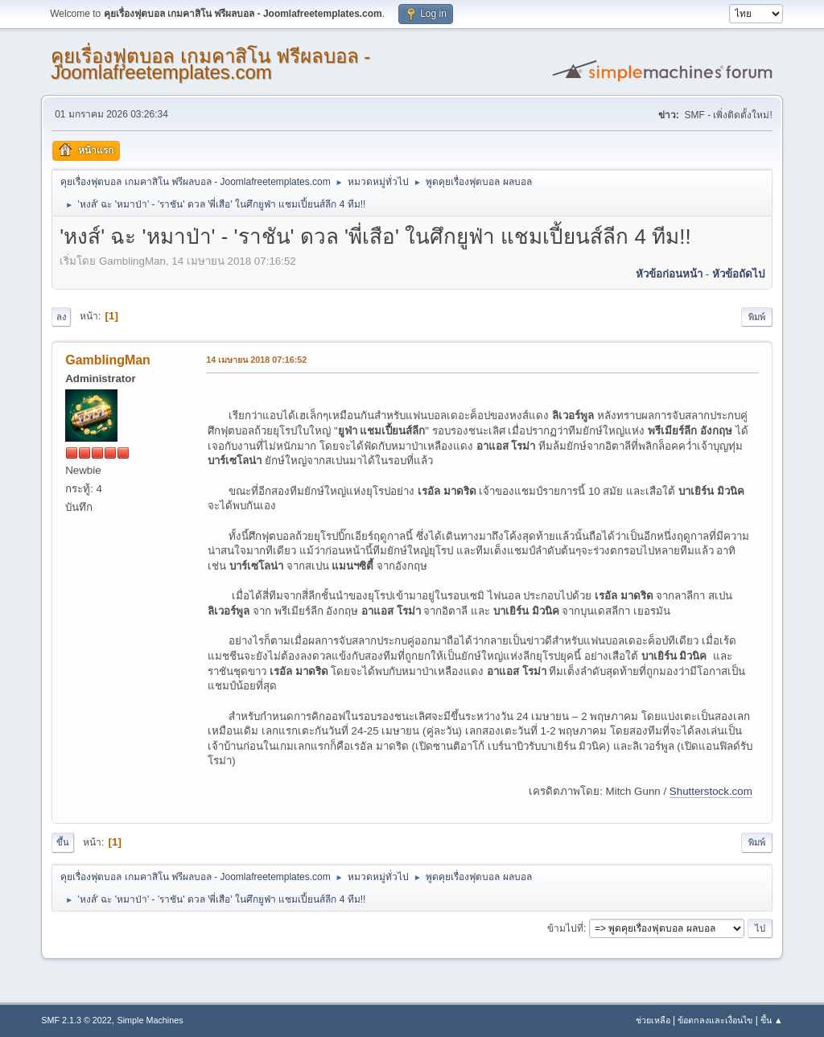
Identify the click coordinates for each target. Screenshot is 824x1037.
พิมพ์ (756, 317)
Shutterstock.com (711, 791)
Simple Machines (150, 1020)
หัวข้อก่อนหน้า (669, 274)
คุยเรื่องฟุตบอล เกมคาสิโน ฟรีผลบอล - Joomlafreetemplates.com (210, 64)
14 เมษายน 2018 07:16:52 (256, 359)
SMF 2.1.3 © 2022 (76, 1020)
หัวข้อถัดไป (738, 274)
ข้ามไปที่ (565, 928)
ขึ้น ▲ (771, 1020)
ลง (61, 317)
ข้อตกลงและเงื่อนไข (715, 1020)
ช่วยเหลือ (653, 1020)
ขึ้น (62, 842)
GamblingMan (107, 360)
